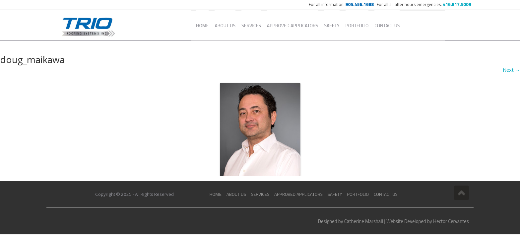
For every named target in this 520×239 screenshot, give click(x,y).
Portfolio (357, 25)
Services (251, 25)
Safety (331, 25)
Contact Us (387, 25)
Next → (511, 69)
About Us (225, 25)
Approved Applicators (292, 25)
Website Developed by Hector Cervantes (427, 221)
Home (202, 25)
